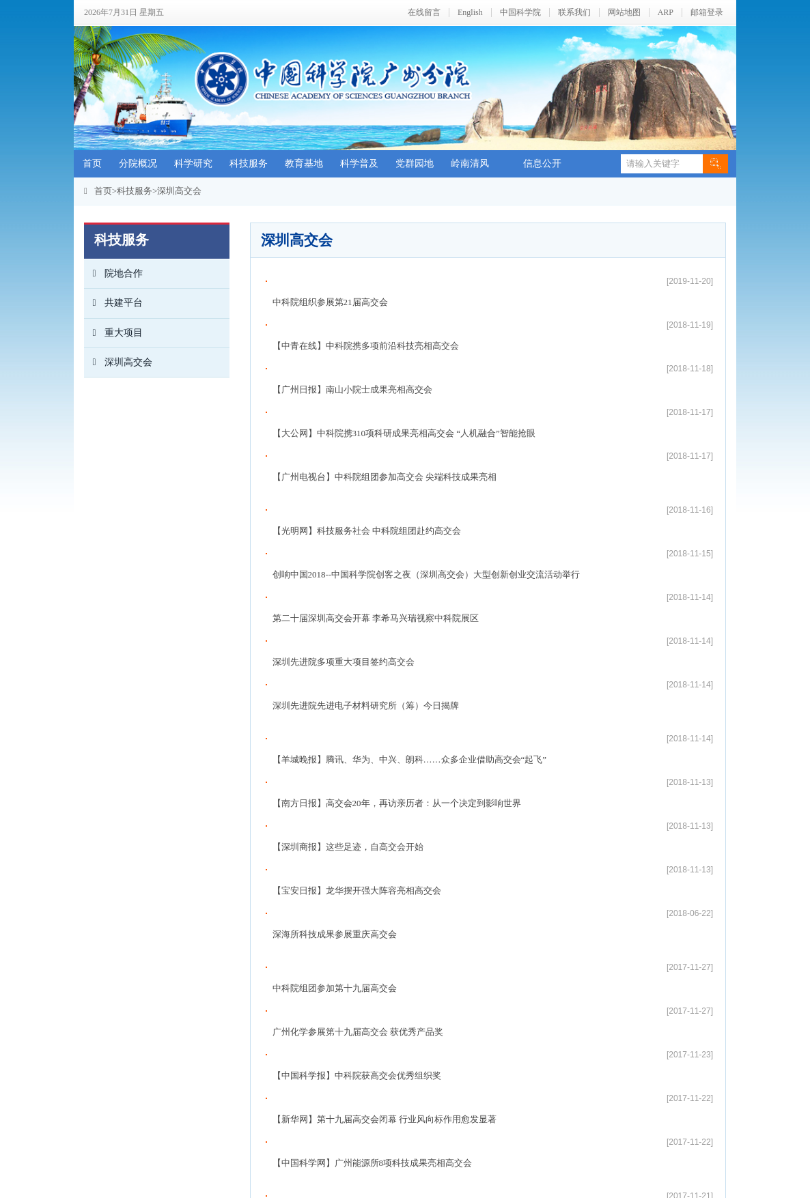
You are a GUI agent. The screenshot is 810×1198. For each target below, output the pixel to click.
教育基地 (304, 163)
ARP (665, 12)
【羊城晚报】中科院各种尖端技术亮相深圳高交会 (370, 878)
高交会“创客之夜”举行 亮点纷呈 (335, 965)
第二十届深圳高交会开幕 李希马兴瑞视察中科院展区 (376, 444)
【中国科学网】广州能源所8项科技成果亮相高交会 (373, 727)
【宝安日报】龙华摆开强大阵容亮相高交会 (357, 585)
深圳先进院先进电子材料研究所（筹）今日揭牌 (366, 488)
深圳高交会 (179, 191)
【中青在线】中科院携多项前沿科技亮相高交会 (366, 303)
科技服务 (248, 163)
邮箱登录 (706, 12)
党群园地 (414, 163)
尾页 (515, 1024)
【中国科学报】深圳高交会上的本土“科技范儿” (365, 802)
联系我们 (574, 12)
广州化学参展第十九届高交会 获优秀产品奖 (358, 661)
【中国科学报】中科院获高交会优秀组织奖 (357, 683)
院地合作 (113, 273)
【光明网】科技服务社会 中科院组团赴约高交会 (367, 400)
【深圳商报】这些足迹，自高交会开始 (348, 563)
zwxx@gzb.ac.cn (333, 1166)
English (470, 12)
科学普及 (359, 163)
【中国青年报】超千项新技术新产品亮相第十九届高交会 (383, 944)
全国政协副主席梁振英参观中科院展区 (348, 922)
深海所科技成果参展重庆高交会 (335, 607)
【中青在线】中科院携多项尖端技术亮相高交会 (366, 759)
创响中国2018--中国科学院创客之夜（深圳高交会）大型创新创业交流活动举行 (427, 422)
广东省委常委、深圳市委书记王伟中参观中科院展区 (375, 780)
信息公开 (542, 163)
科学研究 (193, 163)
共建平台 (113, 303)
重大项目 (113, 333)
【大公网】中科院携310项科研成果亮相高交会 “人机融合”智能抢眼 (404, 346)
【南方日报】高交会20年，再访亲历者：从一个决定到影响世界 (397, 542)
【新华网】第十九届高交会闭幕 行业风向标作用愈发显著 (385, 705)
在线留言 (424, 12)
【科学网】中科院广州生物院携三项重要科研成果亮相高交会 (392, 900)
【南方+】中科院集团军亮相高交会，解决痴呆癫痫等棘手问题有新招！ (413, 846)
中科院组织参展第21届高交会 (330, 281)
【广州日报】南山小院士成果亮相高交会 (352, 324)
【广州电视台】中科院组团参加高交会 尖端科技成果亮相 (385, 368)
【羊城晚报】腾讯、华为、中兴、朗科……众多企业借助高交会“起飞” (410, 520)
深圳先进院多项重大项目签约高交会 (344, 466)
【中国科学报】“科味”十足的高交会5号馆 (354, 824)
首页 (92, 163)
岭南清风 (470, 163)
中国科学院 (520, 12)
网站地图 (624, 12)
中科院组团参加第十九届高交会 (335, 639)
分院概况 (138, 163)
